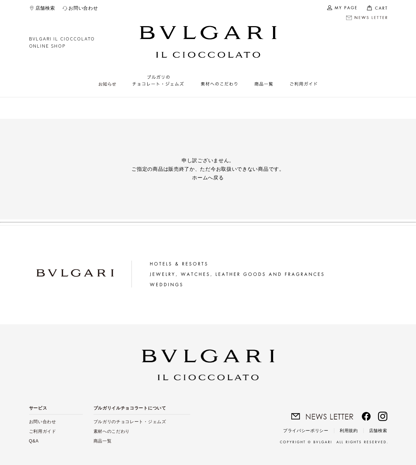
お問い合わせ (83, 8)
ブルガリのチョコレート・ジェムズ (130, 421)
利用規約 (349, 430)
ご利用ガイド (42, 431)
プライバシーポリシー (306, 430)
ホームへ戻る (208, 177)
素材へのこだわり (112, 431)
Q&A (34, 441)
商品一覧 (103, 441)
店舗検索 (45, 8)
